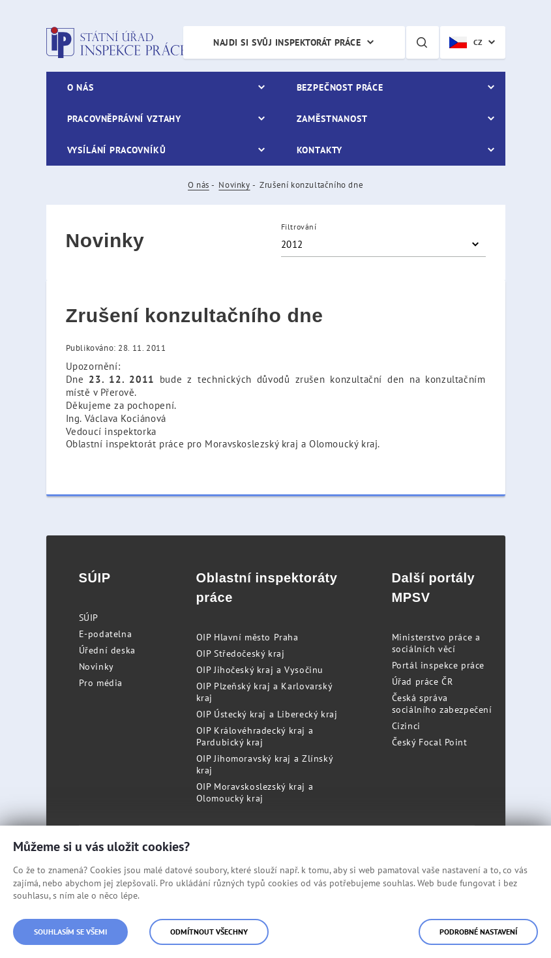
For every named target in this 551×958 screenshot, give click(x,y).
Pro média (101, 683)
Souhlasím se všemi (70, 931)
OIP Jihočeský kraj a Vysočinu (259, 670)
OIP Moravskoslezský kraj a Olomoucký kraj (255, 792)
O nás (198, 184)
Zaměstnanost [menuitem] (332, 119)
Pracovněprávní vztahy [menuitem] (124, 119)
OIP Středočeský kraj (240, 653)
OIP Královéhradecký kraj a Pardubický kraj (255, 736)
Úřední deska (107, 650)
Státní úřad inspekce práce (116, 42)
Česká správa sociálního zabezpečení (442, 703)
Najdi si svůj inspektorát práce (287, 42)
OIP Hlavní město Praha (247, 637)
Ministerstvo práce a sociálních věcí (436, 643)
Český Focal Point (430, 742)
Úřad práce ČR (422, 681)
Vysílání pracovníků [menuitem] (116, 150)
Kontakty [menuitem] (320, 150)
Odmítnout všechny (209, 931)
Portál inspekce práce (438, 665)
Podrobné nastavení (478, 931)
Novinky (234, 184)
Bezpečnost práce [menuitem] (340, 87)
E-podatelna (105, 634)
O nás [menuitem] (80, 87)
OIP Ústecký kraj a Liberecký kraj (267, 714)
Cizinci (406, 726)
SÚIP (88, 617)
